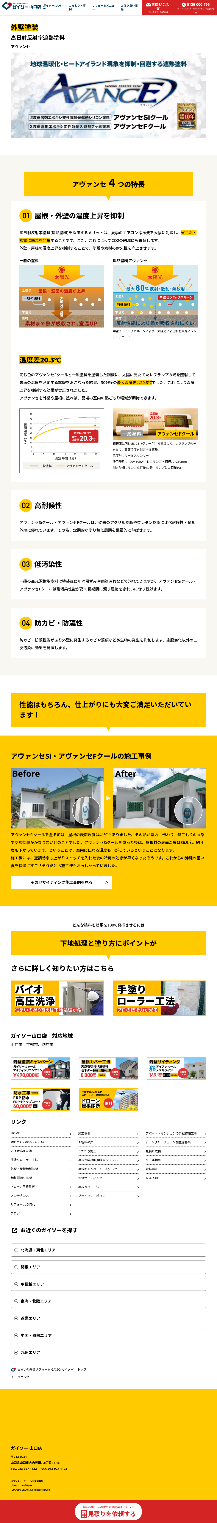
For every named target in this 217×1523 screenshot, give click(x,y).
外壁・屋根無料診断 (24, 1169)
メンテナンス (20, 1196)
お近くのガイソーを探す (44, 1230)
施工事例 (84, 1133)
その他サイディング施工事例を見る (61, 882)
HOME (15, 1133)
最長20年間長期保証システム (98, 1160)
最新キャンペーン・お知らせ (97, 1169)
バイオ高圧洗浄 (21, 1151)
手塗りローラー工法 (24, 1160)
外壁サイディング (90, 1178)
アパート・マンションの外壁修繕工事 (171, 1133)
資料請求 (152, 1169)
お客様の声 (85, 1142)
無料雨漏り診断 (21, 1178)
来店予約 (152, 1178)
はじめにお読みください (27, 1142)
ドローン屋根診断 (23, 1187)
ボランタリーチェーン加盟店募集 (168, 1142)
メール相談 (153, 1160)
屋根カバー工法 (88, 1187)
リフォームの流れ (23, 1204)
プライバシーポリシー (93, 1196)
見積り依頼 (153, 1151)
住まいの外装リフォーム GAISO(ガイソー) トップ (51, 1369)
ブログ (15, 1213)
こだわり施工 (87, 1151)
